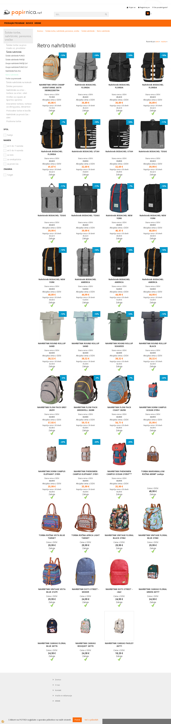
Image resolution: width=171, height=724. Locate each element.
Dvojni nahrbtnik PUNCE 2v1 (17, 67)
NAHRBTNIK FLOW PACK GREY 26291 (51, 408)
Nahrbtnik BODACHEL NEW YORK (119, 217)
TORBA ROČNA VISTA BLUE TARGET (52, 536)
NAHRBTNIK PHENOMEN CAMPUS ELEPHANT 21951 (85, 472)
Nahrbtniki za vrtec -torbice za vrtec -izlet (16, 91)
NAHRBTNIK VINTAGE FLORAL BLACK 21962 (119, 536)
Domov (40, 31)
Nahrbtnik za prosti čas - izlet (18, 116)
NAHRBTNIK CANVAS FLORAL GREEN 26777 (153, 590)
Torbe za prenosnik (13, 78)
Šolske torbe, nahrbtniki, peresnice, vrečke (62, 31)
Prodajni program (14, 23)
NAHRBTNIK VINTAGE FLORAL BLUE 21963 (152, 536)
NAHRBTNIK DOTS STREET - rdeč (119, 590)
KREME (38, 23)
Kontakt (58, 690)
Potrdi (77, 719)
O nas (57, 685)
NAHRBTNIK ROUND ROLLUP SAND (52, 344)
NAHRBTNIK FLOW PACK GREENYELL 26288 (85, 408)
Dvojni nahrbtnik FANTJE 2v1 (17, 63)
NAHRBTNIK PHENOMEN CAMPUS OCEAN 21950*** (119, 472)
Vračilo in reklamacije (63, 695)
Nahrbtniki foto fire (13, 71)
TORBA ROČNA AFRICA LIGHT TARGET (85, 536)
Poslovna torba (13, 121)
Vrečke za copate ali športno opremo (16, 98)
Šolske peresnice (14, 86)
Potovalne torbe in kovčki (18, 110)
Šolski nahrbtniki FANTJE (15, 59)
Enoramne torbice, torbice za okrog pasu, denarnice (19, 105)
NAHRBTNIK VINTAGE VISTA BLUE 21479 (52, 590)
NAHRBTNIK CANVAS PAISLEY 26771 (119, 644)
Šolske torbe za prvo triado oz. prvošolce (16, 46)
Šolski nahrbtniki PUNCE (15, 56)
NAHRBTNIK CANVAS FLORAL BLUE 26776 (52, 644)
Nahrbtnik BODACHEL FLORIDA (85, 86)
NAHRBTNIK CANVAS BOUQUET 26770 (85, 644)
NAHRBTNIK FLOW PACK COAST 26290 (119, 408)
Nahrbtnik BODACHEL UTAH (85, 151)
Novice (29, 23)
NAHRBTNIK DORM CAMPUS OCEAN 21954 (152, 408)
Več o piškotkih (91, 719)
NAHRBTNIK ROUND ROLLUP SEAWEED (119, 344)
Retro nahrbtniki (12, 75)
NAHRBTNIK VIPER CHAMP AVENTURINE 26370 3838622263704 (52, 87)
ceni (157, 41)
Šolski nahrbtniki (13, 51)
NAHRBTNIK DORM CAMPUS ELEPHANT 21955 (51, 472)
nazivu (164, 41)
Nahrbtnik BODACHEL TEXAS (153, 151)
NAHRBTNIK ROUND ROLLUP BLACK (153, 344)
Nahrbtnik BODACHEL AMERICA (85, 280)
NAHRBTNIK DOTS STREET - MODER (85, 590)
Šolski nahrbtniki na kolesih (18, 82)
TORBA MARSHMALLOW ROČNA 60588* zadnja (153, 472)
